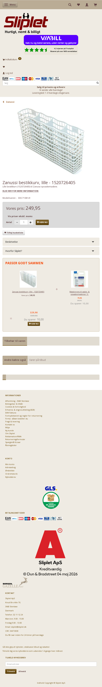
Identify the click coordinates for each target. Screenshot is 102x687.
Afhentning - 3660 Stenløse (17, 401)
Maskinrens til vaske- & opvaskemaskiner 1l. (80, 292)
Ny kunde (9, 430)
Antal (9, 222)
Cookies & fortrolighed (15, 406)
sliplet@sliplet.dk (18, 627)
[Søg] (98, 83)
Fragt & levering (12, 421)
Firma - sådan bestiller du (16, 418)
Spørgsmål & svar (13, 442)
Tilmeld (11, 671)
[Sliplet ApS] (26, 22)
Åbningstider (11, 445)
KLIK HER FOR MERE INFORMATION (20, 191)
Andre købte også (15, 359)
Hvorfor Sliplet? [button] (13, 250)
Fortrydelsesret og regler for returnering (23, 415)
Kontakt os (10, 424)
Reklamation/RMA (13, 436)
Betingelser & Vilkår (14, 404)
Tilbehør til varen (14, 340)
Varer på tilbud (37, 359)
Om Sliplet (10, 433)
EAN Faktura (10, 412)
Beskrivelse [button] (11, 241)
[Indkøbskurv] (51, 59)
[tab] (51, 242)
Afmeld (22, 671)
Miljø (7, 427)
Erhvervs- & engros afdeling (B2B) (20, 410)
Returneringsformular (15, 439)
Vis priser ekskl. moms (20, 216)
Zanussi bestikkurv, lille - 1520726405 (28, 291)
